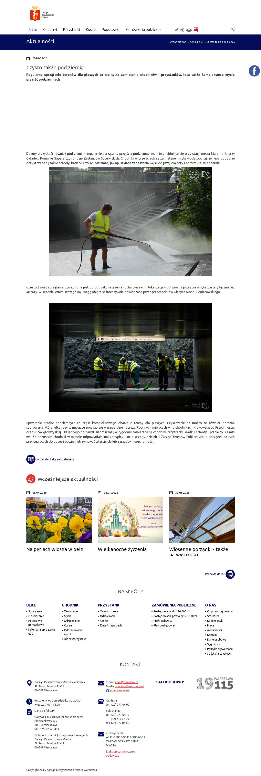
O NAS (210, 605)
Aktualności (196, 42)
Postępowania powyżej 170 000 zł (175, 616)
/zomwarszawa (117, 690)
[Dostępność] (182, 30)
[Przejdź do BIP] (196, 29)
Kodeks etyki (215, 620)
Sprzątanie (35, 611)
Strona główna (177, 42)
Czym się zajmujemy (220, 611)
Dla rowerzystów (75, 639)
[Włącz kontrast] (189, 30)
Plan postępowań (165, 625)
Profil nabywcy (163, 620)
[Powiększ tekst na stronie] (176, 30)
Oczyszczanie (109, 611)
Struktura (213, 616)
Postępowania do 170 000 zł (171, 611)
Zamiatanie (71, 611)
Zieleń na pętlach (111, 625)
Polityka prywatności (220, 649)
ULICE (31, 605)
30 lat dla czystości (219, 653)
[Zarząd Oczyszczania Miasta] (50, 14)
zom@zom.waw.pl (126, 682)
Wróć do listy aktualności (50, 459)
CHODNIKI (71, 605)
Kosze (68, 625)
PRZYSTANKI (109, 605)
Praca (210, 625)
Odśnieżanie (36, 616)
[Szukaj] (218, 29)
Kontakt (212, 634)
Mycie (68, 616)
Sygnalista (213, 644)
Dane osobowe (216, 639)
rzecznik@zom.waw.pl (129, 686)
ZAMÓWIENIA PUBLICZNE (174, 605)
